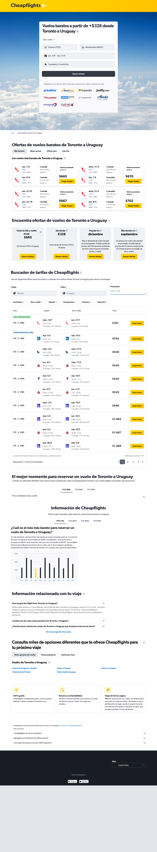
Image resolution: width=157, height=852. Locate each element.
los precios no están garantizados (71, 725)
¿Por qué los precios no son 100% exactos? (80, 742)
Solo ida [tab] (65, 151)
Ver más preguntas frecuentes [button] (58, 632)
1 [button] (122, 462)
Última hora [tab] (52, 151)
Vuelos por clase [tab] (68, 655)
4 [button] (138, 462)
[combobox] (49, 39)
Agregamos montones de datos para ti (80, 738)
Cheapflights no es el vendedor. (80, 733)
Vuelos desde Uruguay (66, 672)
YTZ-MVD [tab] (79, 489)
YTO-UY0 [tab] (60, 521)
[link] (28, 256)
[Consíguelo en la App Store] (83, 781)
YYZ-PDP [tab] (91, 489)
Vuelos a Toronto (64, 668)
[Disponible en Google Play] (72, 781)
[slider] (147, 294)
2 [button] (127, 462)
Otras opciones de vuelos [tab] (25, 655)
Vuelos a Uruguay (108, 668)
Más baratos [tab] (19, 151)
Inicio (13, 133)
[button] (60, 47)
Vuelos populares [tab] (48, 655)
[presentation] (77, 31)
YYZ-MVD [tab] (66, 489)
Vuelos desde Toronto (21, 672)
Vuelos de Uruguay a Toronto (24, 668)
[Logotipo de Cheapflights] (26, 6)
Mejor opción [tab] (35, 151)
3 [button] (133, 462)
